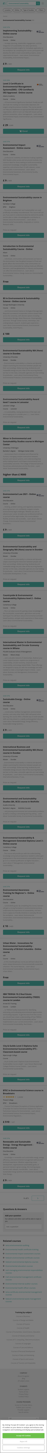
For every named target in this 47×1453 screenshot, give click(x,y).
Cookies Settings (23, 1447)
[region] (23, 1436)
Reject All (23, 1441)
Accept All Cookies (23, 1435)
